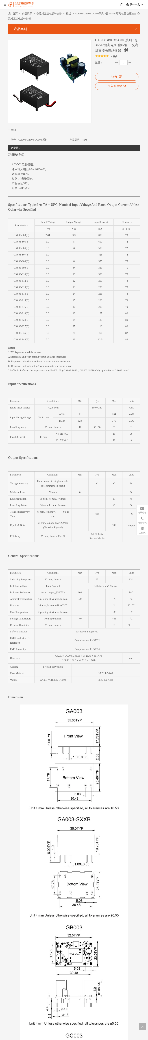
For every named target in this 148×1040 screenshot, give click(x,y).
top (142, 1026)
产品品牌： (75, 139)
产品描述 (16, 147)
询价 (117, 76)
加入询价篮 (117, 86)
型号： (14, 139)
